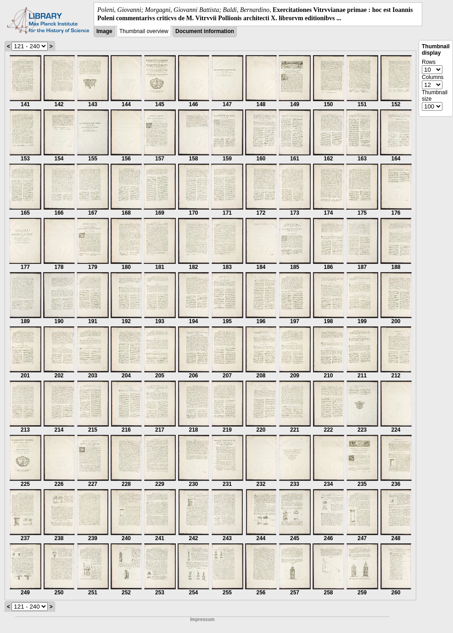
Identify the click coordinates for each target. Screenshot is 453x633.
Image (104, 31)
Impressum (202, 619)
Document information (204, 31)
